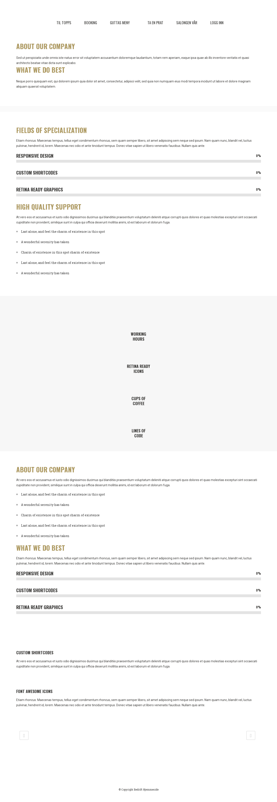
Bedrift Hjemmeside (146, 789)
